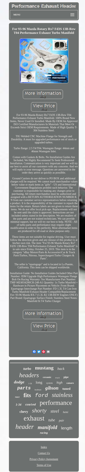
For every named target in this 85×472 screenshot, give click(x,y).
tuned (66, 389)
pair (61, 420)
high (59, 382)
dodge (19, 382)
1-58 (30, 383)
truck (57, 377)
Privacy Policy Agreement (44, 459)
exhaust (34, 418)
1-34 (18, 404)
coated (30, 404)
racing (44, 432)
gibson (52, 388)
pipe (66, 377)
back (60, 369)
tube (51, 420)
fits (27, 395)
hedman (38, 389)
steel (54, 411)
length (66, 428)
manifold (47, 427)
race (17, 396)
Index (44, 447)
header (24, 426)
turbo (27, 369)
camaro (70, 383)
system (49, 383)
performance (56, 402)
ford (41, 395)
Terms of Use (44, 465)
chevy (23, 412)
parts (24, 388)
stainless (62, 395)
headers (29, 375)
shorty (39, 410)
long (39, 382)
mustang (44, 368)
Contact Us (44, 453)
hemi (65, 412)
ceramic (47, 377)
